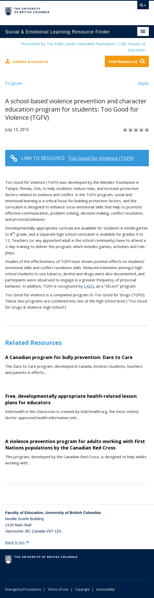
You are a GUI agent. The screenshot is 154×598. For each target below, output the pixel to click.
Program (13, 83)
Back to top (17, 542)
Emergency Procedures (23, 589)
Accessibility (105, 589)
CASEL (89, 286)
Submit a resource (26, 61)
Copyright (82, 589)
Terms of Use (58, 589)
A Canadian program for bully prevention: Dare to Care (69, 357)
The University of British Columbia (55, 10)
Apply (143, 83)
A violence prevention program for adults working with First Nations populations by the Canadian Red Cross (75, 444)
